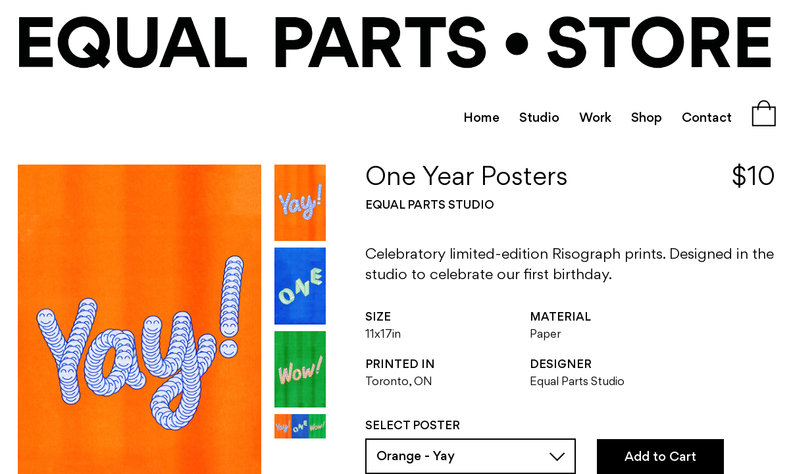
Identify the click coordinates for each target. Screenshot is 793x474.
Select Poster (412, 426)
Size (378, 317)
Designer (561, 365)
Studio (539, 118)
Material (560, 317)
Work (595, 118)
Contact (707, 118)
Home (481, 118)
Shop (646, 118)
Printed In (400, 365)
